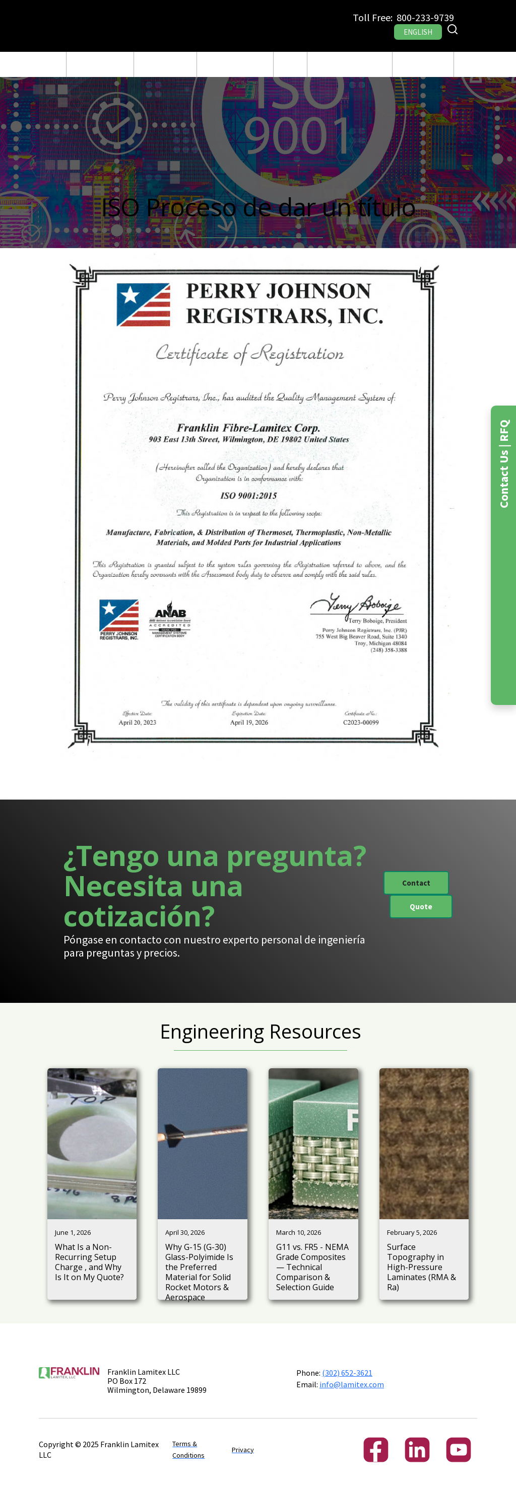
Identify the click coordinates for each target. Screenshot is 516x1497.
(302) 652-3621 (347, 1373)
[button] (100, 64)
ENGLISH (418, 32)
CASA (50, 64)
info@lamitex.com (351, 1384)
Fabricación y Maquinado (165, 64)
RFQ (467, 64)
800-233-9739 (425, 17)
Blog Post (290, 64)
